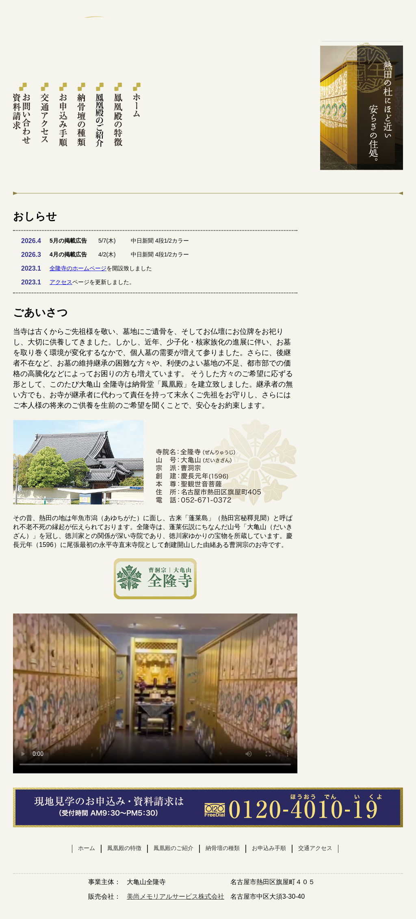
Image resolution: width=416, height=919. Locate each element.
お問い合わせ (361, 244)
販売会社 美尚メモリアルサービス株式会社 (361, 352)
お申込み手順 (269, 848)
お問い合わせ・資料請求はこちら (361, 29)
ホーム (136, 115)
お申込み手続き (63, 115)
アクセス (61, 282)
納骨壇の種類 (81, 115)
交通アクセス (45, 115)
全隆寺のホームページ (78, 268)
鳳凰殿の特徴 (118, 115)
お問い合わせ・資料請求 (22, 115)
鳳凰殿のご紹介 (99, 115)
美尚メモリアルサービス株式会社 (175, 896)
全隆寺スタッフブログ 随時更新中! (361, 413)
